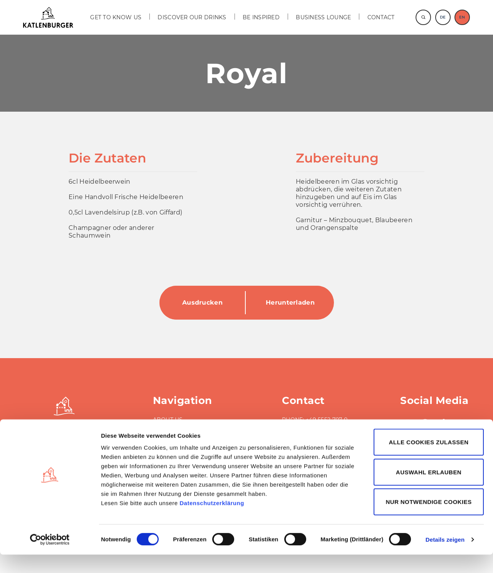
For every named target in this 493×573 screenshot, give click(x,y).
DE (443, 17)
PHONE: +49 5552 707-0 (314, 419)
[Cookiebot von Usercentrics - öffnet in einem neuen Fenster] (50, 558)
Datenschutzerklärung (211, 521)
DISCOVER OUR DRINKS (192, 17)
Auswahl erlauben (428, 490)
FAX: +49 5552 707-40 (311, 427)
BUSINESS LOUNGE (323, 17)
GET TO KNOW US (115, 17)
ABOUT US (168, 419)
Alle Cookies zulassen (429, 460)
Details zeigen (445, 558)
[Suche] (423, 17)
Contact (381, 17)
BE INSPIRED (261, 17)
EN (462, 17)
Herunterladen (290, 302)
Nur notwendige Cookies (428, 520)
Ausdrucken (202, 302)
